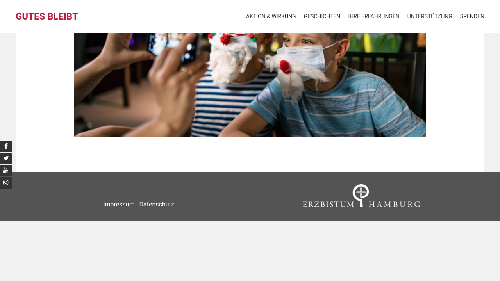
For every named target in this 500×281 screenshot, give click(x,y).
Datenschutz (156, 204)
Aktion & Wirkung (271, 16)
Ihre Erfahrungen (374, 16)
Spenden (472, 16)
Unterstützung (429, 16)
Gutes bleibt (47, 16)
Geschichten (322, 16)
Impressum (119, 204)
